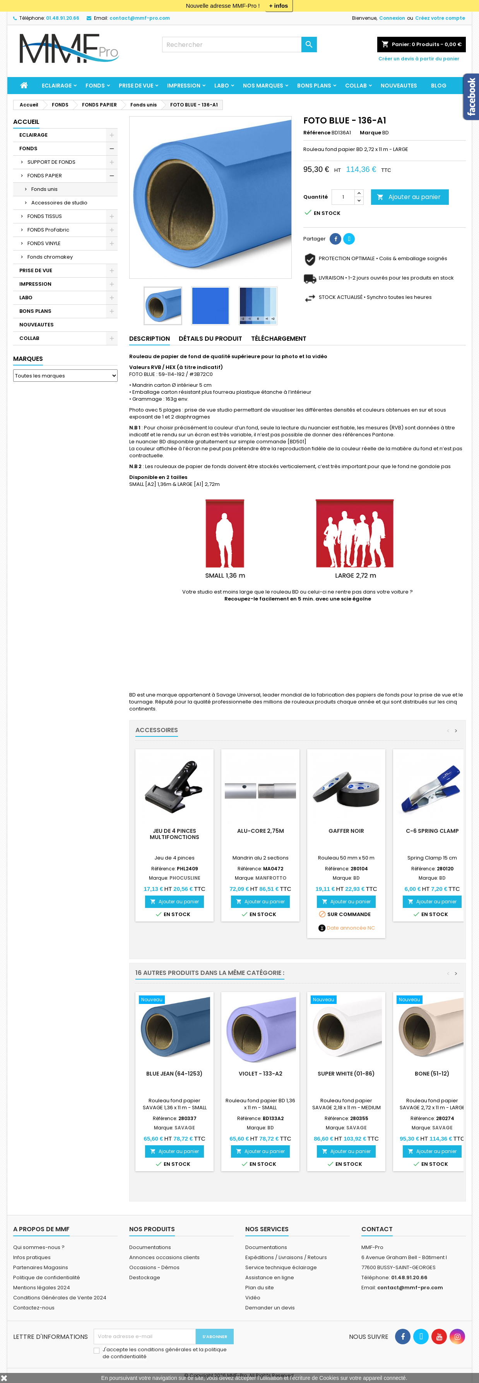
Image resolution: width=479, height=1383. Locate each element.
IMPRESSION (183, 85)
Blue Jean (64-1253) (174, 1074)
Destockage (144, 1277)
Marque (370, 132)
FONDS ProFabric (48, 229)
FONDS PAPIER (44, 175)
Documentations (150, 1247)
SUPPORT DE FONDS (51, 162)
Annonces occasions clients (164, 1257)
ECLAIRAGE (57, 85)
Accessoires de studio (59, 202)
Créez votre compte (440, 18)
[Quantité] (343, 197)
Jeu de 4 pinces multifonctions (174, 834)
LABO (221, 85)
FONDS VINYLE (44, 243)
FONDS (95, 85)
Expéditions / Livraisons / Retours (286, 1257)
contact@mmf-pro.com (139, 18)
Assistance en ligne (269, 1277)
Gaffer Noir (346, 831)
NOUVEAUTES (399, 85)
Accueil (26, 121)
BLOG (438, 85)
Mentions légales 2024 (41, 1287)
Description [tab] (149, 338)
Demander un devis (270, 1307)
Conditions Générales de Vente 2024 (59, 1297)
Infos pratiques (32, 1257)
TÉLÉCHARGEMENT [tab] (278, 338)
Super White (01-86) (346, 1074)
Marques (28, 358)
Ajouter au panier (409, 196)
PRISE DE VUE (136, 85)
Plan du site (259, 1287)
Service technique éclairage (281, 1267)
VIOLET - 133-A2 (260, 1074)
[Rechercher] (239, 44)
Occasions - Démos (154, 1267)
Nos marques (263, 85)
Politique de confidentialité (46, 1277)
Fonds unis (44, 189)
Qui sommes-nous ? (39, 1247)
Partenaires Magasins (40, 1267)
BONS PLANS (314, 85)
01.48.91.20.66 (62, 18)
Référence (316, 132)
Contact (377, 1229)
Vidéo (252, 1297)
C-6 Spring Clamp (432, 831)
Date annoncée (346, 928)
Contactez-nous (34, 1307)
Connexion (392, 18)
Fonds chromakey (50, 257)
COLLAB (356, 85)
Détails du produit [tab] (210, 338)
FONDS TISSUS (44, 216)
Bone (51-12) (432, 1074)
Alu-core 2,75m (260, 831)
